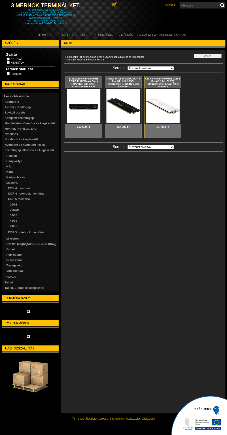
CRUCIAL (17, 59)
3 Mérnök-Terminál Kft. (46, 5)
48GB (14, 220)
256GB (14, 210)
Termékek (78, 418)
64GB (14, 226)
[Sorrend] (150, 68)
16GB (14, 204)
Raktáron (16, 73)
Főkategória (71, 57)
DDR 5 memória (87, 59)
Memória (71, 59)
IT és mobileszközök (91, 57)
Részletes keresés (97, 418)
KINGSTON (18, 62)
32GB (14, 215)
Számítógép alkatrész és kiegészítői (124, 57)
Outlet (10, 249)
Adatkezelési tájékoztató (140, 418)
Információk (117, 418)
